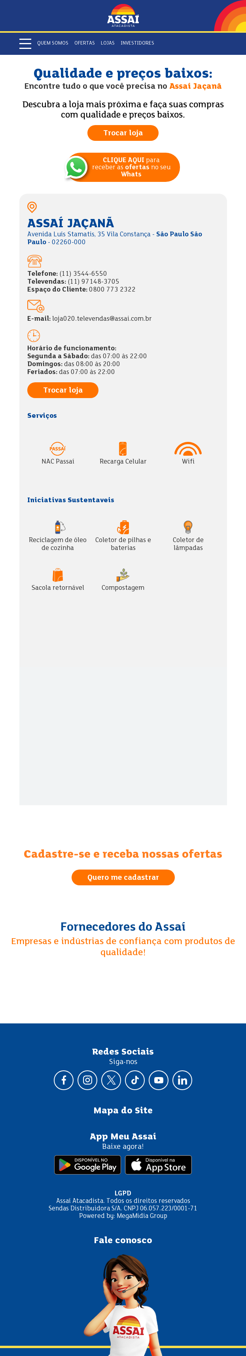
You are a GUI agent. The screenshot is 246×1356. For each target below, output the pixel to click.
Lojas (108, 43)
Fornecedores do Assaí (123, 927)
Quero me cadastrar (123, 878)
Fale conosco (123, 1241)
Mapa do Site (123, 1111)
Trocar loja (123, 133)
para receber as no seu (131, 167)
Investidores (137, 43)
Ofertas (84, 43)
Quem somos (52, 43)
